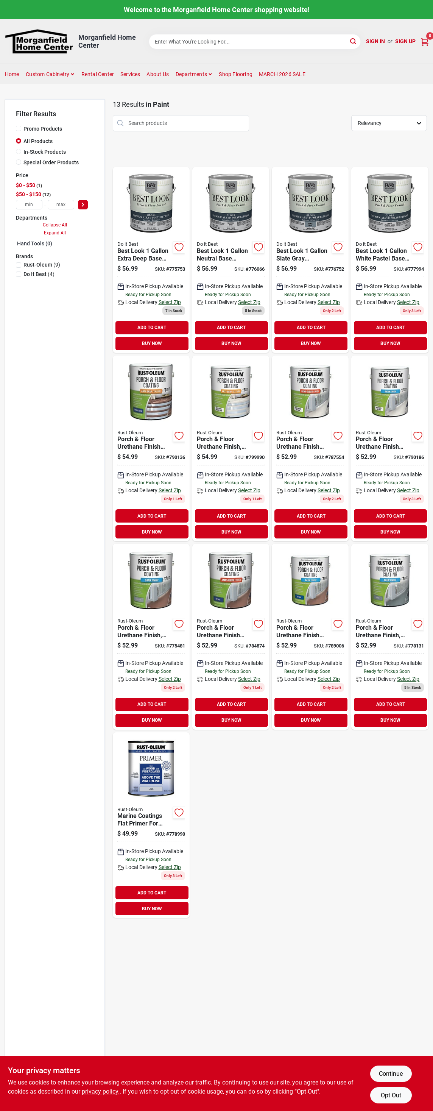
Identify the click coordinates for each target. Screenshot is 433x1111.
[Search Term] (255, 41)
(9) (41, 265)
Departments (191, 74)
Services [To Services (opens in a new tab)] (130, 74)
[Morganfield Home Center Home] (39, 41)
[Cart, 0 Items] (424, 41)
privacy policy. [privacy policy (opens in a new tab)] (101, 1091)
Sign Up (405, 41)
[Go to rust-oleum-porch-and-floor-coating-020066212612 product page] (310, 637)
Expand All (55, 233)
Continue (391, 1073)
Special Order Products (51, 162)
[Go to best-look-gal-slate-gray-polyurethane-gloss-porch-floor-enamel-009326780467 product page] (310, 260)
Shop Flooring (235, 74)
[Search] (353, 41)
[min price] (29, 204)
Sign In (375, 41)
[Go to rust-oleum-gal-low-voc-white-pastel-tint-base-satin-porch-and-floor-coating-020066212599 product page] (389, 448)
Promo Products (42, 129)
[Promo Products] (18, 128)
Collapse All (55, 225)
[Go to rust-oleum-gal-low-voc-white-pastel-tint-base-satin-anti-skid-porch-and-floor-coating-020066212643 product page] (230, 448)
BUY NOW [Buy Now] (152, 343)
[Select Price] (83, 204)
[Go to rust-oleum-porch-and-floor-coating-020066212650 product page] (151, 448)
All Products (38, 141)
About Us (157, 74)
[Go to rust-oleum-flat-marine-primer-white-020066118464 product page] (151, 825)
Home (12, 74)
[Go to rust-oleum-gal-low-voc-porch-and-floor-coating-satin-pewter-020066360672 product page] (389, 637)
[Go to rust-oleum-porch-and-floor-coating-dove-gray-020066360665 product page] (151, 637)
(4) (39, 274)
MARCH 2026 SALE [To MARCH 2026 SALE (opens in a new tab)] (282, 74)
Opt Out (391, 1095)
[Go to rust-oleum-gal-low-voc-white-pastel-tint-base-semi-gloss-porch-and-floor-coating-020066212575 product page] (310, 448)
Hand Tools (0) (34, 243)
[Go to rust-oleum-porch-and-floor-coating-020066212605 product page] (230, 637)
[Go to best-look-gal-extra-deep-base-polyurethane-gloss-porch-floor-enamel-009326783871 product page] (151, 260)
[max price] (61, 204)
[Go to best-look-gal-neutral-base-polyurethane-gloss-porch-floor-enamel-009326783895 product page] (230, 260)
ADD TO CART (151, 327)
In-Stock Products (44, 152)
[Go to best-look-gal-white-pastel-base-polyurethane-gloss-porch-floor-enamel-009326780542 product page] (389, 260)
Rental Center (97, 74)
